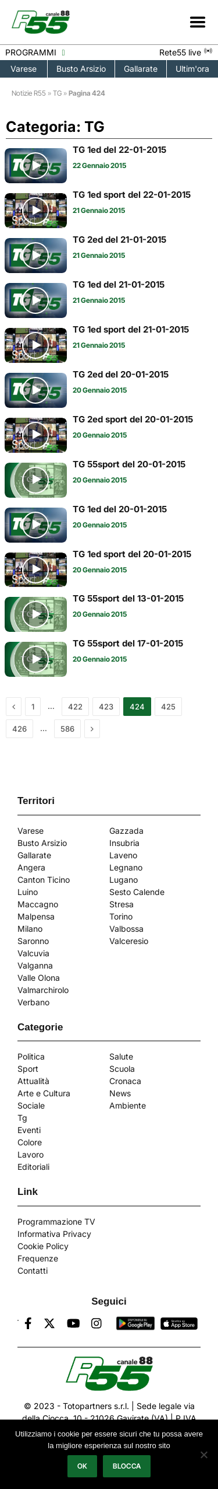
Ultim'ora (192, 69)
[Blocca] (203, 1454)
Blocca (127, 1466)
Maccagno (37, 904)
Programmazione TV (56, 1221)
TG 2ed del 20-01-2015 (121, 374)
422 (75, 706)
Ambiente (127, 1105)
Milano (29, 929)
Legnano (125, 867)
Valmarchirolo (43, 990)
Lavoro (30, 1154)
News (120, 1093)
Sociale (31, 1105)
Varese (23, 69)
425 (168, 706)
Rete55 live (186, 52)
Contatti (32, 1270)
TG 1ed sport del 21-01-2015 (131, 329)
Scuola (122, 1069)
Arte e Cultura (43, 1093)
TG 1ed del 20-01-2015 (120, 509)
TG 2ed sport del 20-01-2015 (133, 419)
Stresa (121, 904)
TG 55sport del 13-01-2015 (128, 598)
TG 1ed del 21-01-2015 (119, 284)
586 (67, 728)
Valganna (35, 965)
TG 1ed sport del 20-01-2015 (132, 554)
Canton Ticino (43, 880)
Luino (27, 892)
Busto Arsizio (81, 69)
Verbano (33, 1002)
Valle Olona (38, 978)
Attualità (33, 1081)
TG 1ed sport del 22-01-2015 (132, 194)
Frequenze (37, 1258)
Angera (31, 867)
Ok (82, 1466)
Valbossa (126, 929)
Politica (31, 1056)
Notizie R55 (29, 93)
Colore (29, 1142)
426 (19, 728)
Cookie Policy (43, 1246)
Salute (121, 1056)
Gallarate (141, 69)
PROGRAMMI (35, 52)
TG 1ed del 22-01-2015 (119, 149)
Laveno (123, 855)
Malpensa (36, 916)
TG (57, 93)
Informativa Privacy (54, 1234)
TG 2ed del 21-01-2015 (119, 239)
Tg (22, 1118)
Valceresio (128, 941)
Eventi (29, 1130)
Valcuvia (33, 953)
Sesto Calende (137, 892)
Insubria (124, 843)
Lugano (123, 880)
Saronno (33, 941)
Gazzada (126, 831)
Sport (27, 1069)
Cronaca (125, 1081)
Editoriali (33, 1167)
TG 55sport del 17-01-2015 (128, 643)
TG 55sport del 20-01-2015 (129, 464)
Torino (121, 916)
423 (106, 706)
